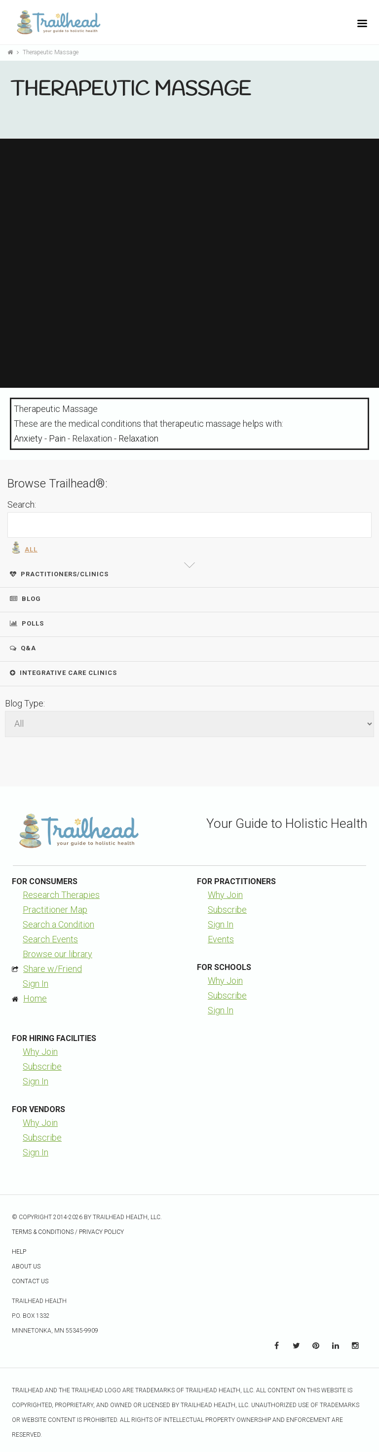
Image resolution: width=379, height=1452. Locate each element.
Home (35, 998)
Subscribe (227, 909)
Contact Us (30, 1281)
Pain (57, 438)
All (24, 547)
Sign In (35, 983)
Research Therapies (61, 895)
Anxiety (28, 438)
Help (19, 1251)
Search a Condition (58, 924)
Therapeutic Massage (50, 52)
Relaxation (138, 438)
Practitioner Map (55, 909)
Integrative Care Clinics (63, 672)
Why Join (225, 895)
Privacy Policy (101, 1232)
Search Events (50, 939)
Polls (27, 623)
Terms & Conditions (43, 1232)
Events (221, 939)
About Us (26, 1266)
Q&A (23, 648)
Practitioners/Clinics (59, 574)
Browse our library (57, 954)
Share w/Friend (52, 969)
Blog (25, 598)
